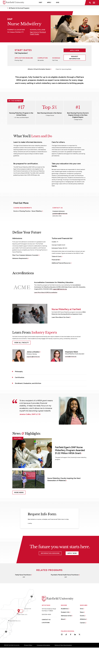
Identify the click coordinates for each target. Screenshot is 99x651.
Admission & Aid (66, 615)
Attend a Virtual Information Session (39, 69)
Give (57, 2)
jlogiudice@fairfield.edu (33, 356)
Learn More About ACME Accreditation (45, 292)
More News (19, 492)
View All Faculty (21, 342)
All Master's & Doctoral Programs (19, 8)
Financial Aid (55, 260)
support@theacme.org (60, 289)
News (82, 612)
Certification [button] (19, 377)
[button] (90, 2)
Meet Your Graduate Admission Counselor (25, 255)
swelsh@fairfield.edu (70, 356)
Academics (64, 608)
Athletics (83, 619)
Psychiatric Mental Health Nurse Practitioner (65, 575)
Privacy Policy (28, 645)
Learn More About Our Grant (61, 317)
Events (82, 615)
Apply (49, 2)
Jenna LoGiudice (33, 352)
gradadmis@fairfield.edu (59, 213)
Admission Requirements (20, 258)
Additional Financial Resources (61, 263)
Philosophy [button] (19, 371)
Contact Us (46, 619)
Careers (82, 623)
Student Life (65, 612)
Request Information (74, 58)
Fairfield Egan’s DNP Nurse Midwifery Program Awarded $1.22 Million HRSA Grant (70, 450)
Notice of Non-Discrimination (63, 645)
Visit (40, 2)
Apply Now (74, 50)
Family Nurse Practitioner (23, 575)
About (63, 619)
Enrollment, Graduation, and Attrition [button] (28, 383)
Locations (46, 622)
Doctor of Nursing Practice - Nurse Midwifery (27, 211)
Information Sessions (50, 553)
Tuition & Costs (56, 256)
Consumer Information (43, 645)
